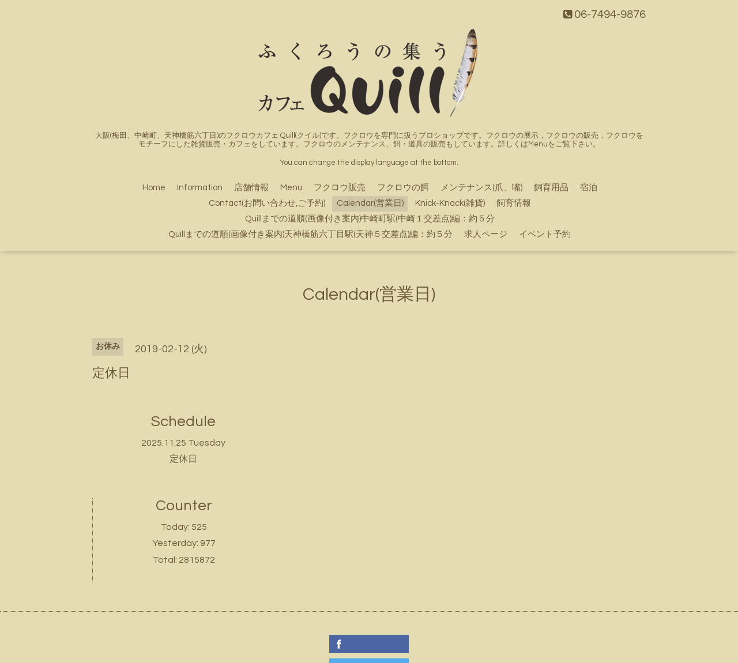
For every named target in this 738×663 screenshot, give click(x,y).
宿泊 (588, 187)
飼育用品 (551, 187)
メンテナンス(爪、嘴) (481, 187)
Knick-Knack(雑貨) (450, 203)
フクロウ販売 (340, 187)
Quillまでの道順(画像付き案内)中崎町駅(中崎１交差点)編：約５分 (370, 218)
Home (153, 187)
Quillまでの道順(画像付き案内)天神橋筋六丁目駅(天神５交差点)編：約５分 (310, 234)
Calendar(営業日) (370, 203)
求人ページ (485, 234)
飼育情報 (513, 203)
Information (200, 187)
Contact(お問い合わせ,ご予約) (267, 203)
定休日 (183, 459)
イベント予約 (545, 234)
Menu (291, 187)
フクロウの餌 (403, 187)
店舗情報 (251, 187)
